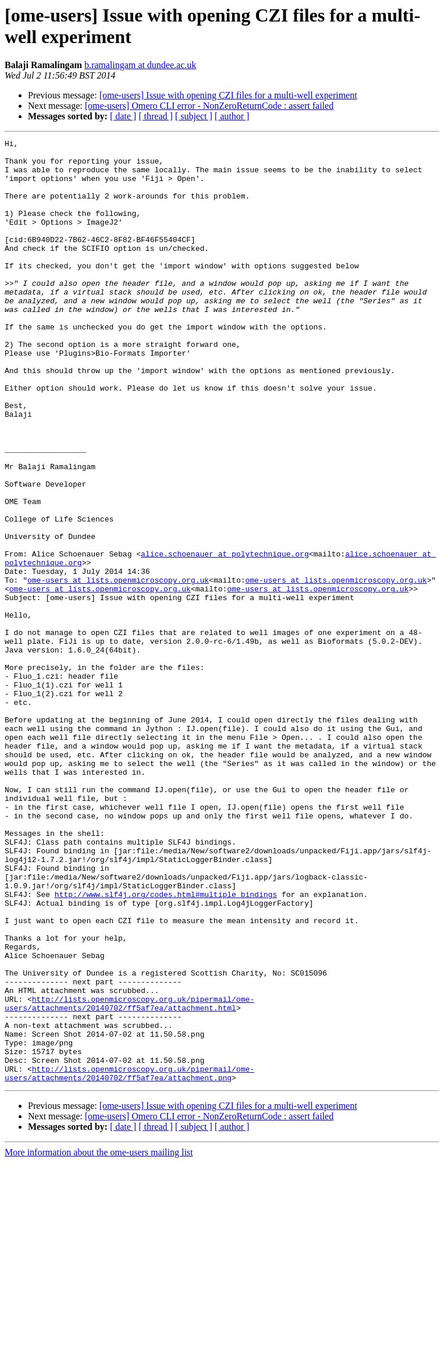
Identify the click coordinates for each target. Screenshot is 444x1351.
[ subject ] (193, 116)
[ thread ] (155, 116)
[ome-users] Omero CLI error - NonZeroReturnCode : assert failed (209, 106)
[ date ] (123, 116)
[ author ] (232, 116)
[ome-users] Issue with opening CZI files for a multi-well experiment (228, 95)
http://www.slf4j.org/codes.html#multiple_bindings (166, 1046)
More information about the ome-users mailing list (99, 1341)
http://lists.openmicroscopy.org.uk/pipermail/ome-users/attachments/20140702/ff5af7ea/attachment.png (129, 1260)
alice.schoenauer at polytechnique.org (225, 637)
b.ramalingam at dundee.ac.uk (140, 65)
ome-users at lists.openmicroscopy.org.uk (118, 669)
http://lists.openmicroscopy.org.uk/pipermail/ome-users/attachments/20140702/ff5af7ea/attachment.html (129, 1176)
